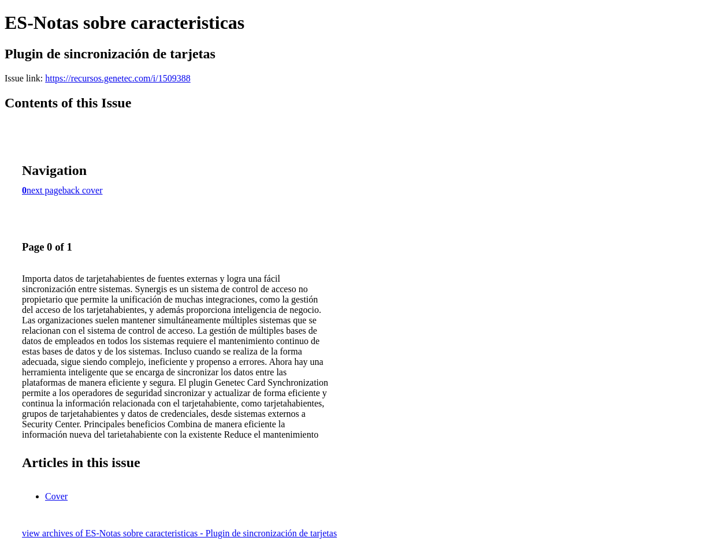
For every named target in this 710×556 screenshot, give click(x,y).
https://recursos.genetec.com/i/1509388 (118, 78)
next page (44, 190)
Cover (56, 496)
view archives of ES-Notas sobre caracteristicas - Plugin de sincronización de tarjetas (179, 533)
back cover (82, 190)
